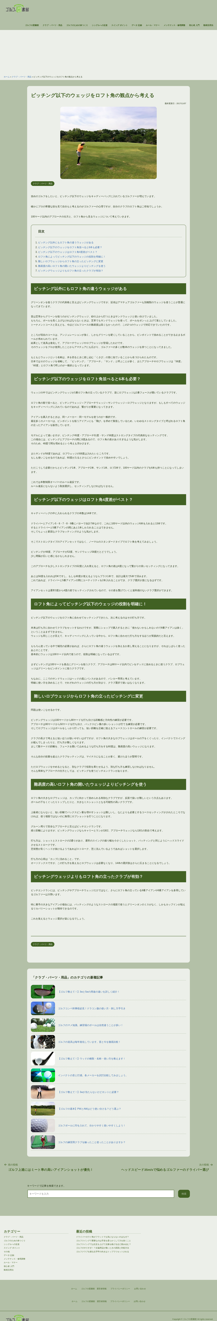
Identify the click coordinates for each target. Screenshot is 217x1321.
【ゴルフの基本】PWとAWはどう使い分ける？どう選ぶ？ (76, 1108)
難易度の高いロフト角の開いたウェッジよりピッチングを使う (72, 266)
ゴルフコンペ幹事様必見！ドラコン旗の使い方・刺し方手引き (78, 1008)
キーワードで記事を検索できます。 (46, 1186)
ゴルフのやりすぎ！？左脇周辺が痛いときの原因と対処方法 (102, 1248)
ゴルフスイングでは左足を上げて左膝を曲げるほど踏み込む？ (103, 1244)
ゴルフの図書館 (32, 25)
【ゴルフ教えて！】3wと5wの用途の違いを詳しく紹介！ (75, 991)
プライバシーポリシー (120, 1301)
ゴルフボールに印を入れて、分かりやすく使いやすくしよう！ (78, 1125)
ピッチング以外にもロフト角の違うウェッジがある (66, 242)
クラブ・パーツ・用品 (52, 25)
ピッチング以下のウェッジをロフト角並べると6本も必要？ (70, 247)
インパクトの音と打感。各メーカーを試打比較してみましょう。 (79, 1075)
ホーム (7, 77)
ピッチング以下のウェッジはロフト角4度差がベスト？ (67, 252)
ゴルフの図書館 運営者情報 (94, 1301)
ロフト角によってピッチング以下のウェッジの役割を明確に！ (72, 256)
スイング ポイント (119, 25)
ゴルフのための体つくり (77, 25)
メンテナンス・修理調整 (174, 25)
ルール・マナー (153, 25)
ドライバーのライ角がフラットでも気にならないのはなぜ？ (102, 1237)
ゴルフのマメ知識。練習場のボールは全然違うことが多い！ (77, 1025)
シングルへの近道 (99, 25)
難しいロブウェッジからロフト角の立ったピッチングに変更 (70, 261)
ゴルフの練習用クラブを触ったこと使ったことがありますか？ (78, 1142)
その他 (7, 1251)
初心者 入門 (194, 25)
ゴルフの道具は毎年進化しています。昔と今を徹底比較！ (76, 1042)
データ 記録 (137, 25)
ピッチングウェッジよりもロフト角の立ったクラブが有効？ (70, 270)
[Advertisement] (108, 51)
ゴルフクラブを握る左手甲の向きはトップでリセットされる (102, 1251)
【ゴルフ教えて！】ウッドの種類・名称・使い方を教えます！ (78, 1058)
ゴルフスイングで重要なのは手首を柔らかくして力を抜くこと (103, 1240)
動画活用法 (208, 25)
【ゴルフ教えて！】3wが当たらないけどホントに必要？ (75, 1092)
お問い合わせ (139, 1301)
